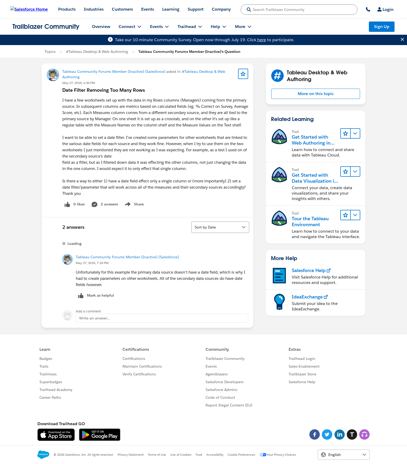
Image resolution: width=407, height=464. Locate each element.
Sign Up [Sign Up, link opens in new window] (381, 26)
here (261, 39)
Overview (101, 26)
